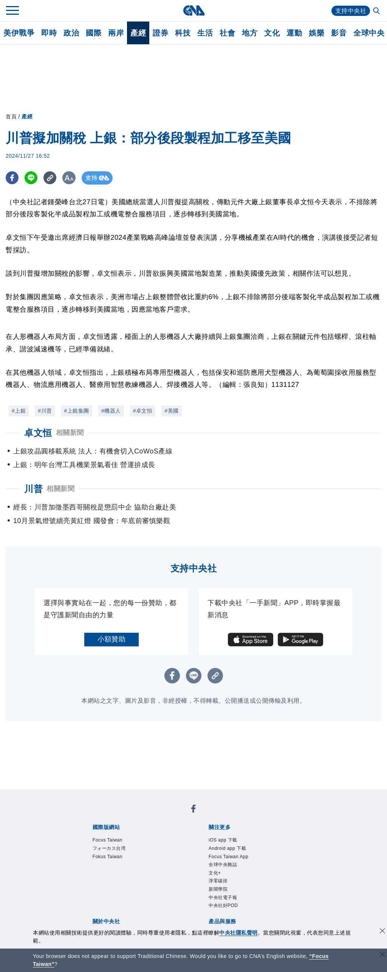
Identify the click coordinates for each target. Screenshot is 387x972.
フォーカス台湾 (109, 848)
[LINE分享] (31, 178)
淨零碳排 (218, 880)
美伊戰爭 (18, 33)
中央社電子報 (223, 897)
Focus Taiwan (107, 840)
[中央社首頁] (193, 10)
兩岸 (116, 33)
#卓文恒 (143, 411)
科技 (182, 33)
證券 (160, 33)
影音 (339, 33)
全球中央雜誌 (223, 864)
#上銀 (19, 411)
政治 (71, 33)
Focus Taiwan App (228, 856)
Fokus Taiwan (107, 856)
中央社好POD (223, 905)
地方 (249, 33)
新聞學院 (218, 889)
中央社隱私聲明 (238, 933)
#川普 (45, 411)
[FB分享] (12, 178)
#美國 (171, 411)
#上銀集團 (76, 411)
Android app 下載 (227, 848)
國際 (93, 33)
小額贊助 (111, 639)
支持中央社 (351, 11)
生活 (205, 33)
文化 (272, 33)
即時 (49, 33)
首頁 (11, 116)
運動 (294, 33)
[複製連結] (50, 178)
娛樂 (316, 33)
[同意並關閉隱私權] (382, 932)
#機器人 (111, 411)
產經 (138, 33)
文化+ (215, 873)
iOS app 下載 (223, 840)
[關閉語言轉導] (382, 955)
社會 (227, 33)
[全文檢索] (377, 11)
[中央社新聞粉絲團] (193, 810)
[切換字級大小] (70, 178)
